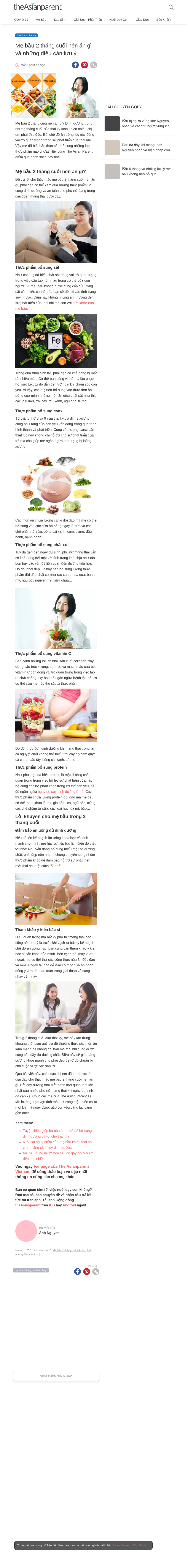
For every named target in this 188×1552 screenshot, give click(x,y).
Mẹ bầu (39, 19)
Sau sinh (55, 19)
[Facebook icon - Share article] (75, 61)
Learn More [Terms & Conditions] (121, 1545)
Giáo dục (131, 19)
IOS (52, 1202)
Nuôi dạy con (110, 19)
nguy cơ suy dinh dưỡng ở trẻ (60, 788)
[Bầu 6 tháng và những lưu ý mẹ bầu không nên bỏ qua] (139, 167)
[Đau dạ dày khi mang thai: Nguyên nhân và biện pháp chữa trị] (139, 144)
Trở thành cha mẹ (26, 31)
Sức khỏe (150, 19)
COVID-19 (21, 19)
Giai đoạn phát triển (81, 19)
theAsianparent (27, 1202)
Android (69, 1202)
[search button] (171, 7)
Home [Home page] (18, 1247)
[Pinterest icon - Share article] (84, 61)
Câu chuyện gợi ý (123, 103)
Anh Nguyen (49, 1229)
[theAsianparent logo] (38, 7)
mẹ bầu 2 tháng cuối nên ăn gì (31, 1267)
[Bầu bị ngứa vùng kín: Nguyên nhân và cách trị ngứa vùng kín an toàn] (139, 120)
